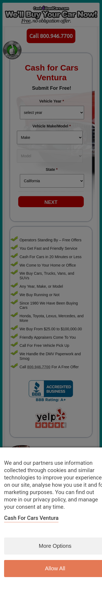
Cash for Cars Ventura (31, 518)
